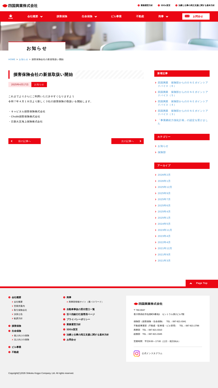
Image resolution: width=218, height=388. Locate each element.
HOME (10, 18)
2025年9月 (164, 193)
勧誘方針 (18, 318)
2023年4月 (164, 236)
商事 (161, 16)
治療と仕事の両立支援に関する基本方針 (196, 5)
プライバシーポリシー (78, 319)
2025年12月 (165, 187)
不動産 (140, 16)
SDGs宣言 (165, 5)
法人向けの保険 (21, 339)
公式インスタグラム (148, 353)
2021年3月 (164, 260)
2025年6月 (164, 205)
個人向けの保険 (21, 335)
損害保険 (62, 16)
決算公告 (18, 314)
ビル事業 (116, 16)
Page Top (202, 283)
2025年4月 (164, 211)
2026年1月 (164, 180)
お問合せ (198, 16)
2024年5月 (164, 223)
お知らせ (23, 59)
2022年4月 (164, 242)
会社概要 (32, 16)
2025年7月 (164, 199)
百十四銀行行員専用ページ (81, 314)
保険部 (162, 152)
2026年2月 (164, 174)
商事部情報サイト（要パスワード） (86, 302)
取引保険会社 (20, 310)
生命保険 (87, 16)
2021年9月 (164, 254)
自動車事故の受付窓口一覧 (81, 309)
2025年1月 (164, 217)
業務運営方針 (147, 5)
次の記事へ (127, 141)
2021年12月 (165, 248)
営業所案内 (19, 306)
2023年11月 (165, 230)
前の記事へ (24, 141)
